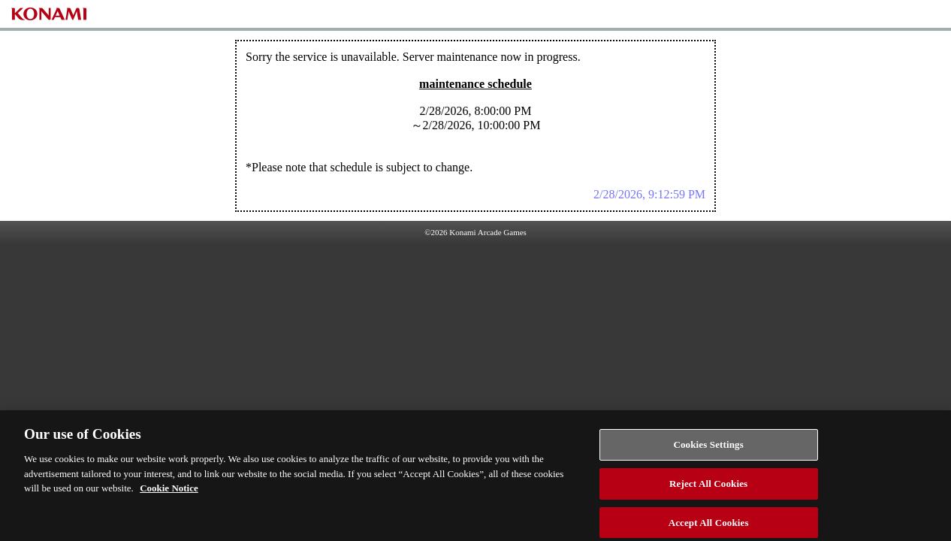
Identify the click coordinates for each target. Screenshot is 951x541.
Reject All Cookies (708, 487)
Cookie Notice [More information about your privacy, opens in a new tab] (169, 491)
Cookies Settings (708, 448)
